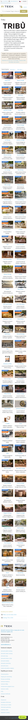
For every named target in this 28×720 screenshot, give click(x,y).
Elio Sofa (20, 438)
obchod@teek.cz (14, 1)
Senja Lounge (20, 557)
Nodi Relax (7, 334)
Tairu (7, 587)
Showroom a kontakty (5, 3)
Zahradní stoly (4, 656)
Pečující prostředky (5, 679)
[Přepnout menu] (2, 15)
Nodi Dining (20, 199)
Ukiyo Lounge (20, 393)
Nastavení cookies (5, 712)
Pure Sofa (20, 110)
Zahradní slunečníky (6, 663)
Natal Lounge (7, 95)
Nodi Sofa (20, 95)
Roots (7, 557)
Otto (20, 349)
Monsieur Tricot (7, 319)
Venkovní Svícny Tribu (7, 602)
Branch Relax (20, 155)
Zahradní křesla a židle (6, 658)
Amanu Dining (7, 274)
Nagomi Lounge (20, 513)
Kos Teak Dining (7, 304)
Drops (7, 438)
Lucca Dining (7, 483)
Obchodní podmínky (6, 707)
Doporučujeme (5, 69)
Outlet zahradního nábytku (7, 668)
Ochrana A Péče (7, 364)
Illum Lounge (7, 468)
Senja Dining (20, 214)
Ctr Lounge (7, 170)
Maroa (20, 498)
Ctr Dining (7, 140)
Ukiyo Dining (7, 393)
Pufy (7, 214)
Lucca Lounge (20, 483)
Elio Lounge (7, 184)
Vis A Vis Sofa (20, 244)
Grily (2, 691)
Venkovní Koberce (20, 408)
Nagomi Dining (7, 513)
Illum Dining (20, 184)
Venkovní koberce (5, 681)
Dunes (20, 274)
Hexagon (20, 453)
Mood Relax (20, 319)
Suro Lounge (7, 378)
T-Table (20, 229)
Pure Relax (20, 543)
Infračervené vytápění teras (7, 686)
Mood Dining (7, 199)
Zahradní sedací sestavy (6, 653)
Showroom (3, 700)
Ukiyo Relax (7, 408)
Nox (7, 349)
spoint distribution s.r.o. (17, 718)
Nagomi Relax (7, 528)
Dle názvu (13, 69)
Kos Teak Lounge (20, 468)
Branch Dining (7, 155)
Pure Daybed (7, 543)
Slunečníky (20, 572)
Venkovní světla (4, 689)
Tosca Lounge (20, 125)
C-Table (7, 423)
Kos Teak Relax (20, 304)
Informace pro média (6, 704)
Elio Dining (20, 170)
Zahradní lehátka (5, 661)
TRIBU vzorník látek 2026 (9, 614)
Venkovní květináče (5, 694)
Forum (7, 289)
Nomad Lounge (7, 110)
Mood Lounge (20, 80)
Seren (7, 572)
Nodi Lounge (20, 528)
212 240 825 (5, 1)
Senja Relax (7, 229)
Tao (7, 244)
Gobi (7, 453)
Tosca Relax (20, 378)
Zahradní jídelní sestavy (6, 651)
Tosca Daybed (20, 587)
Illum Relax (20, 289)
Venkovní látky (4, 684)
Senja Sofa (7, 80)
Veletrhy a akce (4, 709)
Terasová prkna (4, 674)
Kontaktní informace (6, 702)
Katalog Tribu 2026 (8, 617)
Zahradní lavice (4, 665)
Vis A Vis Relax (20, 259)
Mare (7, 498)
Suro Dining (21, 364)
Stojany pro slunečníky (6, 676)
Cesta (20, 423)
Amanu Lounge (20, 140)
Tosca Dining (7, 125)
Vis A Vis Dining (7, 259)
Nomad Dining (20, 334)
